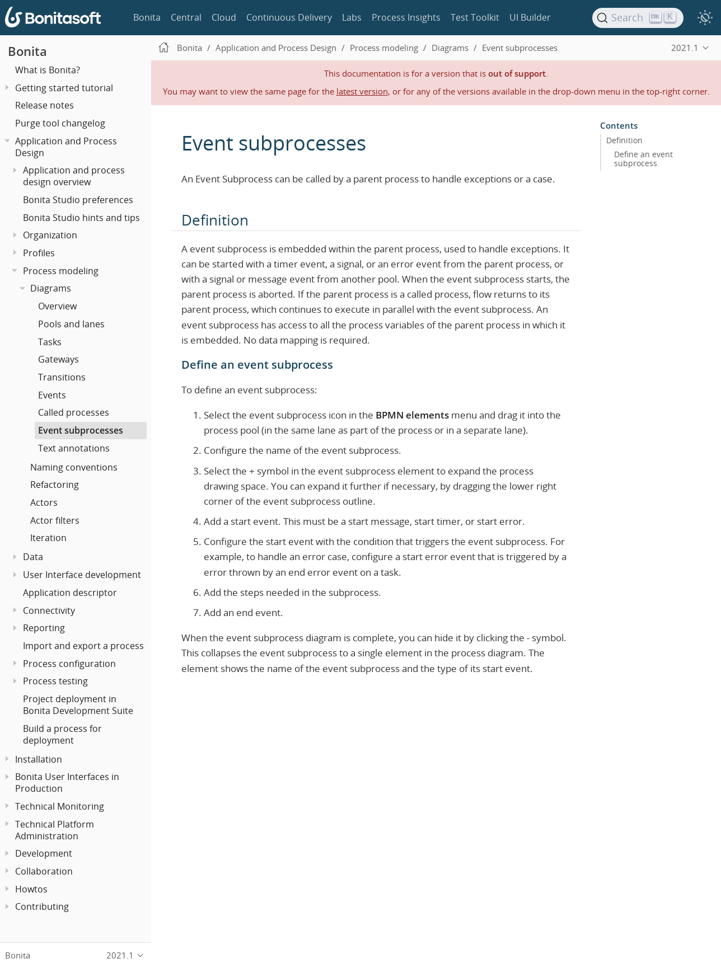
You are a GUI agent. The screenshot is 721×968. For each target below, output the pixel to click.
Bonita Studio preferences (78, 200)
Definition (624, 140)
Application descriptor (70, 592)
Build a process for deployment (62, 734)
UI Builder (530, 17)
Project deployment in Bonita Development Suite (78, 705)
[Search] (638, 18)
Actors (44, 502)
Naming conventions (74, 467)
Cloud (224, 17)
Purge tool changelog (60, 123)
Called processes (73, 412)
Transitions (62, 377)
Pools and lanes (71, 324)
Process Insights (406, 17)
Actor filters (54, 520)
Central (186, 17)
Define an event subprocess (643, 158)
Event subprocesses (80, 430)
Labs (352, 17)
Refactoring (54, 484)
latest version (362, 91)
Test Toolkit (475, 17)
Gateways (58, 359)
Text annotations (74, 448)
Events (52, 395)
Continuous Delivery (289, 17)
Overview (57, 306)
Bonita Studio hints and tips (81, 218)
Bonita (147, 17)
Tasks (50, 342)
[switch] (705, 18)
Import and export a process (83, 646)
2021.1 (685, 47)
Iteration (48, 538)
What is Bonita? (47, 70)
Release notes (44, 105)
